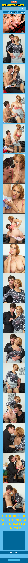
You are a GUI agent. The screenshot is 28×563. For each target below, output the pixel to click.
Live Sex (14, 1)
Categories (6, 12)
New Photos (13, 12)
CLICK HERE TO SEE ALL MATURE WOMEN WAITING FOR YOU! (14, 522)
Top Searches (21, 12)
